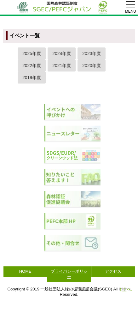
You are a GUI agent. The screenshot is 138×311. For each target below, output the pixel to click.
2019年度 (31, 77)
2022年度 (31, 65)
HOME (25, 271)
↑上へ (125, 289)
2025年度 (31, 53)
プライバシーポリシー (69, 274)
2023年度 (91, 53)
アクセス (113, 271)
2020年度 (91, 65)
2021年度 (61, 65)
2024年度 (61, 53)
